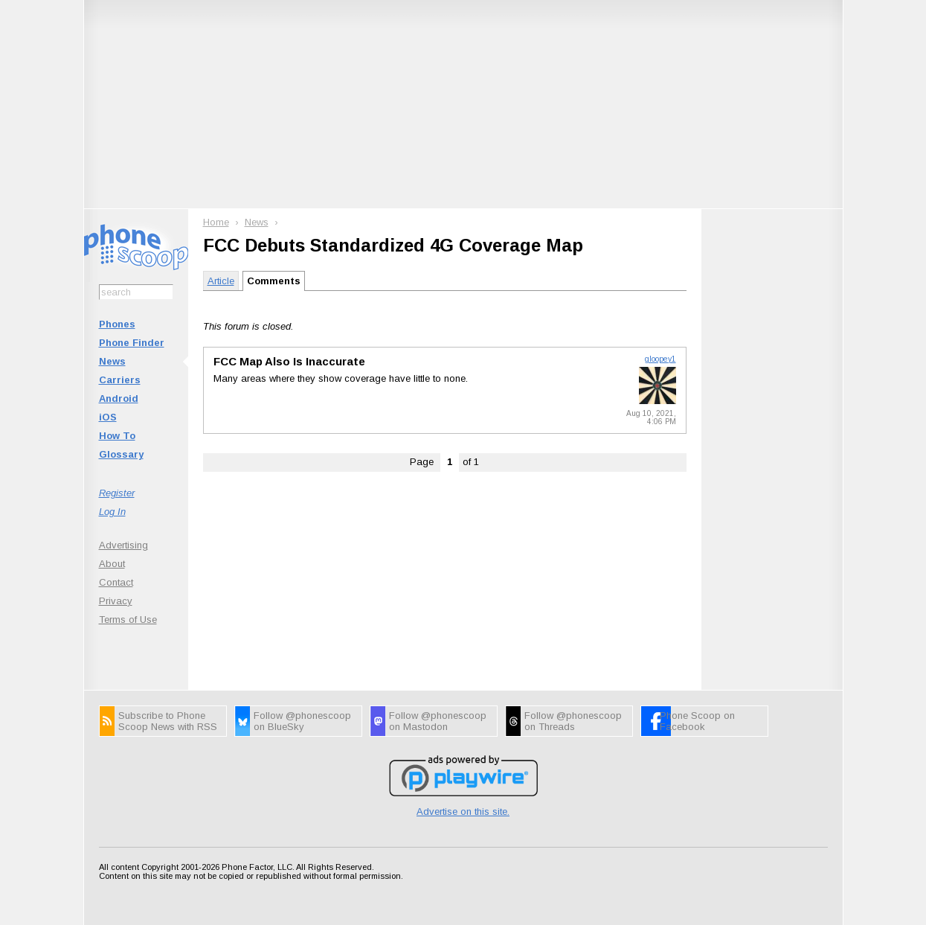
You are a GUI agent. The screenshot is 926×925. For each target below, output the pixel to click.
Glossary (121, 454)
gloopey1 (660, 359)
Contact (116, 582)
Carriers (120, 379)
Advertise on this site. (463, 811)
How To (117, 435)
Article (221, 281)
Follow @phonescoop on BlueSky (302, 721)
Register (117, 493)
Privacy (115, 600)
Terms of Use (128, 619)
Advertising (123, 545)
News (112, 361)
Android (118, 398)
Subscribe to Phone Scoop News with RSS (167, 721)
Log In (112, 511)
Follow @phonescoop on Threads (573, 721)
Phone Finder (131, 342)
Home (216, 222)
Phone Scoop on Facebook (697, 721)
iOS (108, 417)
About (112, 563)
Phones (117, 324)
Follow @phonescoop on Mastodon (437, 721)
